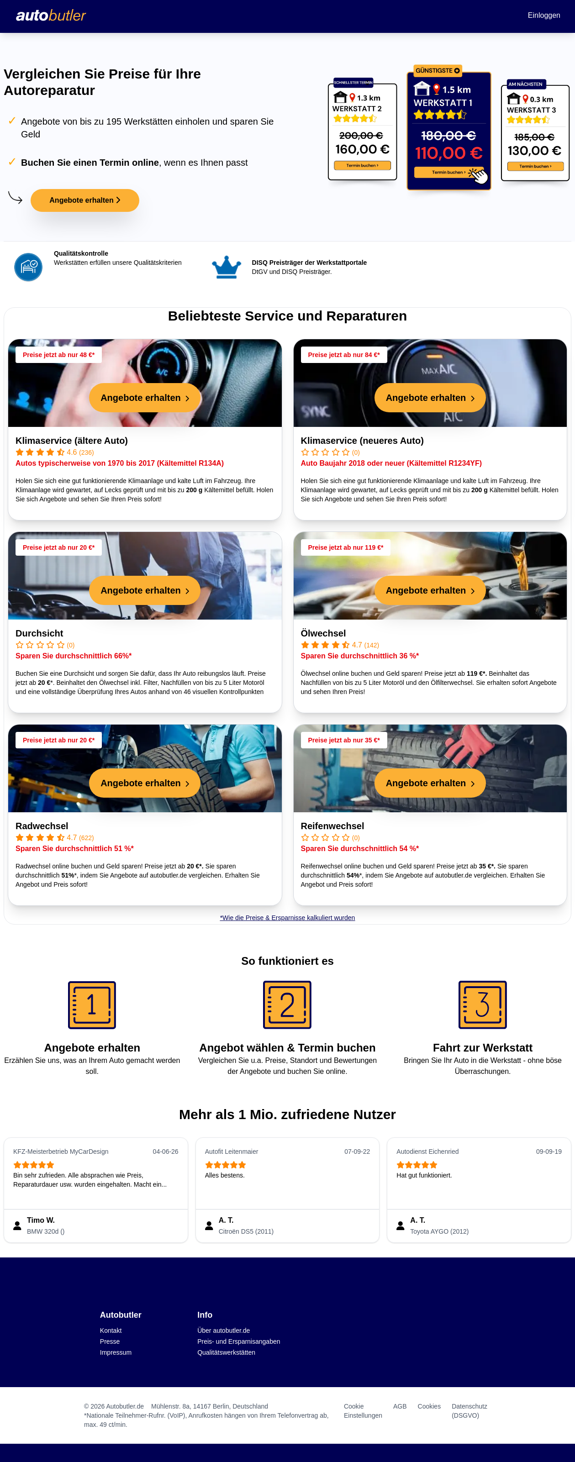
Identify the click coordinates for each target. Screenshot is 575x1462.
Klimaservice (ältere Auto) (72, 441)
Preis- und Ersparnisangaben (238, 1341)
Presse (110, 1341)
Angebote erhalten (84, 200)
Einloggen (544, 15)
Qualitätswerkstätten (226, 1352)
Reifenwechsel (332, 826)
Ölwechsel (323, 633)
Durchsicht (39, 633)
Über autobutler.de (223, 1330)
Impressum (116, 1352)
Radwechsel (42, 826)
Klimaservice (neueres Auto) (362, 441)
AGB (400, 1406)
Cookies (429, 1406)
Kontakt (110, 1330)
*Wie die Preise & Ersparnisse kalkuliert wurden (287, 917)
